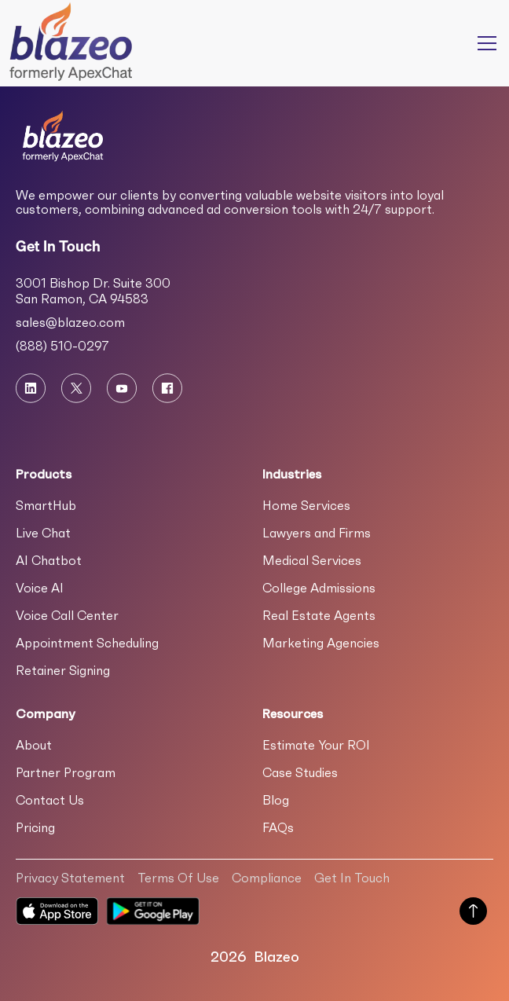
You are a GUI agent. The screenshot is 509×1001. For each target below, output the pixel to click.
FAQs (278, 827)
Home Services (306, 505)
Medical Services (311, 560)
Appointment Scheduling (87, 643)
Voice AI (40, 588)
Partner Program (65, 772)
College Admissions (318, 588)
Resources (292, 713)
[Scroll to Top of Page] (473, 912)
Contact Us (50, 800)
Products (43, 474)
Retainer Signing (63, 670)
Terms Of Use (178, 878)
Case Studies (300, 772)
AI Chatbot (49, 560)
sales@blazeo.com (70, 322)
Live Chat (43, 533)
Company (45, 713)
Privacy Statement (70, 878)
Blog (275, 800)
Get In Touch (352, 878)
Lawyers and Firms (316, 533)
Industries (291, 474)
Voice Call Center (67, 615)
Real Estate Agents (318, 615)
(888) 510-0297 (62, 346)
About (34, 745)
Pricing (35, 827)
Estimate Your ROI (316, 745)
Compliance (267, 878)
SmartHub (46, 505)
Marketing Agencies (320, 643)
